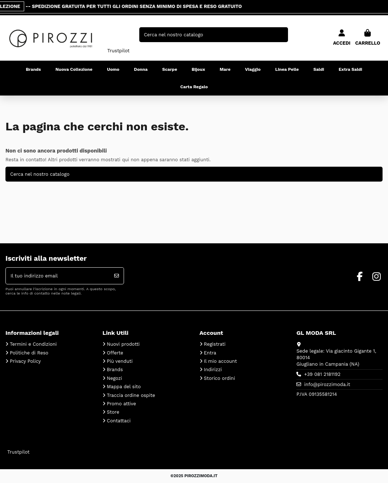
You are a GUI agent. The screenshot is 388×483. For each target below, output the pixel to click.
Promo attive (121, 403)
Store (113, 412)
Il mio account (220, 361)
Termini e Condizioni (33, 344)
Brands (115, 369)
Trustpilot (118, 50)
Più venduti (120, 361)
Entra (210, 353)
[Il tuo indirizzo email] (57, 276)
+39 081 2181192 (322, 374)
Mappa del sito (124, 386)
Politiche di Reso (29, 353)
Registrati (215, 344)
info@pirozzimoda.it (327, 384)
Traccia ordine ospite (131, 395)
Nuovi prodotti (123, 344)
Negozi (114, 378)
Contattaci (119, 420)
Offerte (115, 353)
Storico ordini (219, 378)
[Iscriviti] (116, 276)
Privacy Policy (25, 361)
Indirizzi (213, 369)
